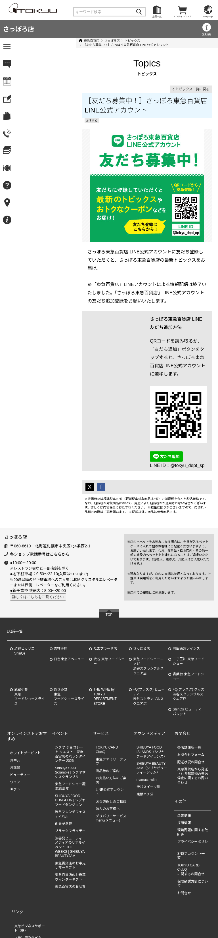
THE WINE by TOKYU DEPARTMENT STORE (105, 647)
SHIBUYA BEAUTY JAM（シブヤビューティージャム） (152, 718)
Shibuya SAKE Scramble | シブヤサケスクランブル (70, 722)
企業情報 (184, 766)
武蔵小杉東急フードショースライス (29, 647)
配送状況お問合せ (190, 712)
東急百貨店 (29, 40)
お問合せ (184, 843)
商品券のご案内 (108, 721)
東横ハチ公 (145, 745)
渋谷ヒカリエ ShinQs (24, 601)
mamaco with (147, 730)
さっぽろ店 (18, 29)
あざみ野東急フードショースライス (69, 647)
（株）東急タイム (27, 888)
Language (208, 16)
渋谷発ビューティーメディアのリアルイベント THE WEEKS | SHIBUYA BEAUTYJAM (70, 797)
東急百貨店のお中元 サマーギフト (70, 816)
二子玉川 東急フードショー (188, 611)
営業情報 (206, 34)
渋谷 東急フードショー (109, 611)
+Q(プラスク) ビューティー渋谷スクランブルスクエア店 (149, 647)
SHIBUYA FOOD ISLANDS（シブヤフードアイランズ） (152, 702)
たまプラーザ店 (105, 599)
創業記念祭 (63, 774)
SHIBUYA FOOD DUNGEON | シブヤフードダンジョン (70, 750)
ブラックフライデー (70, 781)
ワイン (15, 733)
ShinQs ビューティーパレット (189, 662)
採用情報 (184, 773)
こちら (56, 504)
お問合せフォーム (190, 705)
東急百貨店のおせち (70, 837)
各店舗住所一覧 (189, 698)
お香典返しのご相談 (111, 752)
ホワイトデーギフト (25, 703)
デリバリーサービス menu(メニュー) (113, 768)
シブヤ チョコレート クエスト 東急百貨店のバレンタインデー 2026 (70, 704)
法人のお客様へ (108, 759)
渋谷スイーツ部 (148, 737)
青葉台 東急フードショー (188, 626)
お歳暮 (15, 718)
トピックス (70, 40)
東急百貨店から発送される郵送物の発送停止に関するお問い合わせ (192, 726)
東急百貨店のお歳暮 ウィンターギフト (70, 827)
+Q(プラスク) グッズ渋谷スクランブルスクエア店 (188, 644)
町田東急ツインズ (186, 599)
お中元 (15, 711)
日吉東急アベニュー (69, 609)
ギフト (15, 740)
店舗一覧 (157, 16)
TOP (109, 565)
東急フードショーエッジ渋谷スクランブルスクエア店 (148, 616)
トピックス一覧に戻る (192, 85)
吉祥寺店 (61, 599)
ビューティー (20, 725)
